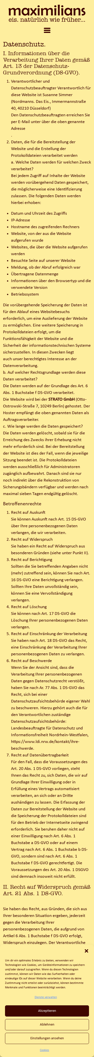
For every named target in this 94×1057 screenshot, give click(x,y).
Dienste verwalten (46, 997)
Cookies (44, 1050)
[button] (86, 950)
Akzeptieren (47, 1011)
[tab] (47, 31)
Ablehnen (47, 1025)
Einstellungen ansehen (47, 1038)
